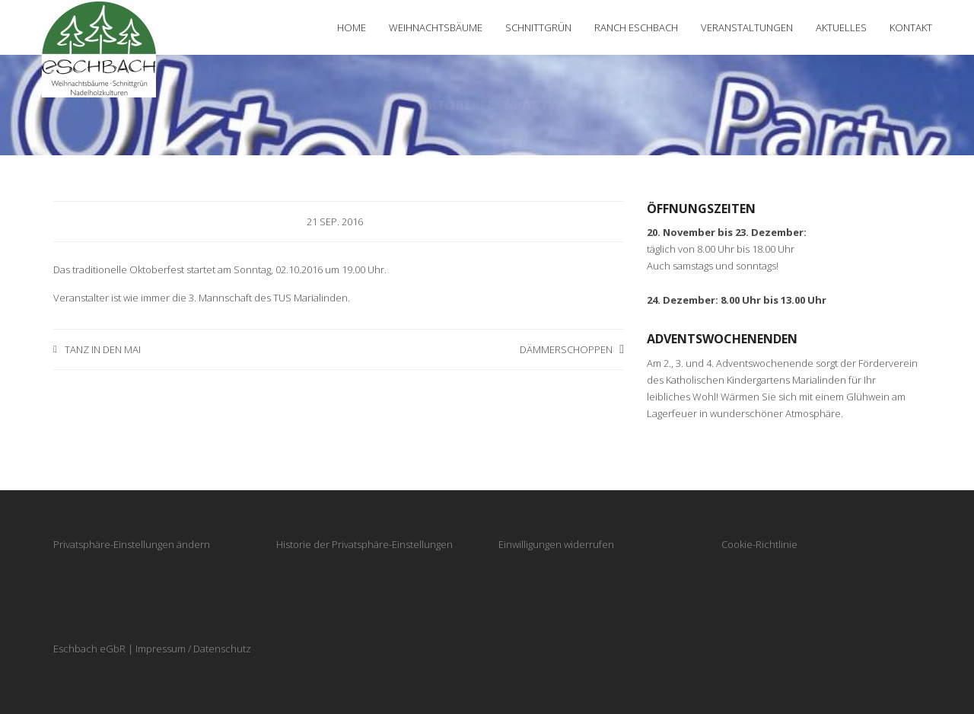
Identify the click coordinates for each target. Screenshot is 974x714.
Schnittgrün (538, 27)
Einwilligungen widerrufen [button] (556, 544)
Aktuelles (841, 27)
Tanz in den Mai (103, 349)
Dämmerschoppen (566, 349)
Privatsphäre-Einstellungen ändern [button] (131, 544)
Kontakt (911, 27)
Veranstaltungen (747, 27)
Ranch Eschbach (636, 27)
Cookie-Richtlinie (759, 544)
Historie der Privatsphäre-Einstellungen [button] (364, 544)
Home (351, 27)
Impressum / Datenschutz (193, 648)
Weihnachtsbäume (435, 27)
